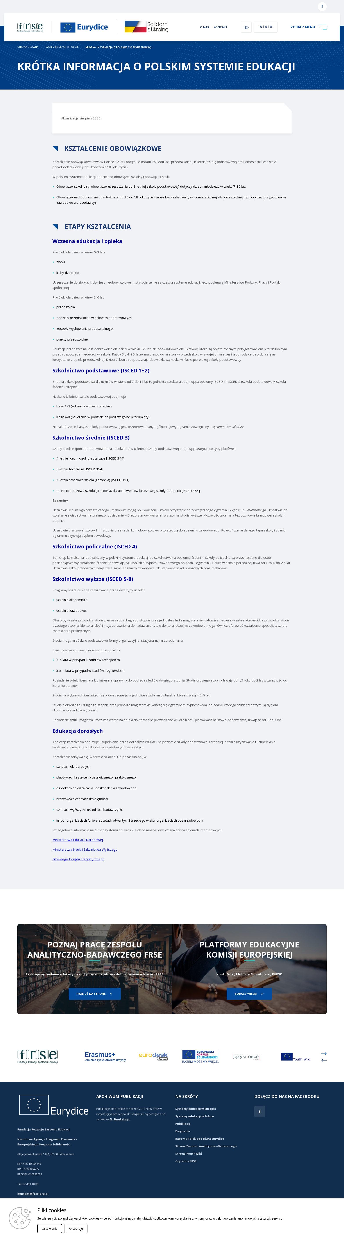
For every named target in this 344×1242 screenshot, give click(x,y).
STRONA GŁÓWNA (27, 47)
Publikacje (182, 1124)
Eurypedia (182, 1131)
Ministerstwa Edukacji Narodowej (77, 839)
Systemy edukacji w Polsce (194, 1116)
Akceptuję (76, 1228)
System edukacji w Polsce (62, 47)
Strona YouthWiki (188, 1154)
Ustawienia (49, 1228)
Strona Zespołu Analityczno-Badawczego (206, 1146)
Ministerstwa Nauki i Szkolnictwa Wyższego (85, 849)
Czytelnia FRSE (185, 1161)
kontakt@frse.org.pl (32, 1194)
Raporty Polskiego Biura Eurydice (199, 1139)
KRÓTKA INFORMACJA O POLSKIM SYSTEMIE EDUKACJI (119, 47)
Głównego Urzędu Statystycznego (78, 859)
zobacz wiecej (246, 994)
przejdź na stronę (91, 994)
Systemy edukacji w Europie (195, 1109)
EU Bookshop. (120, 1119)
